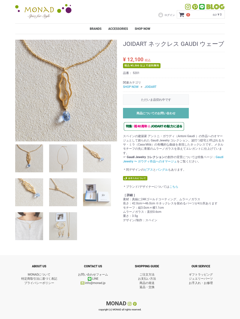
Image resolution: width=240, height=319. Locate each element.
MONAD (116, 303)
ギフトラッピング (201, 274)
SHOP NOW (142, 29)
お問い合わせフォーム (93, 274)
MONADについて (39, 274)
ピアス (148, 169)
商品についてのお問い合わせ (156, 113)
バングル (162, 169)
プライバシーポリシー (39, 283)
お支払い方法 (147, 278)
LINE (95, 278)
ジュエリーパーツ (201, 278)
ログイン (166, 15)
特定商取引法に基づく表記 (39, 278)
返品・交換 (147, 287)
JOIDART (151, 87)
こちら (173, 186)
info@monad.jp (93, 283)
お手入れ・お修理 (201, 283)
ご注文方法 (147, 274)
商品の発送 (147, 283)
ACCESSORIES (118, 29)
